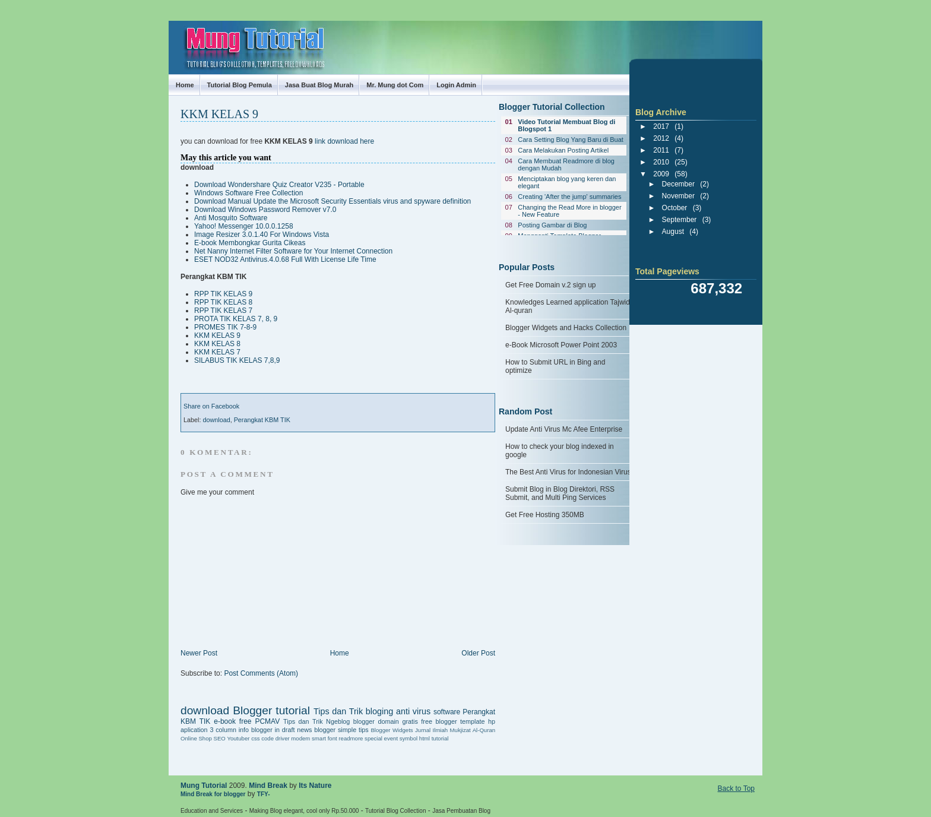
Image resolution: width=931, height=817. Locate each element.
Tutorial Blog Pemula (239, 84)
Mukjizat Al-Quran (472, 730)
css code (262, 738)
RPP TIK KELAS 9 (223, 294)
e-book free (232, 721)
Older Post (478, 653)
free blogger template (452, 721)
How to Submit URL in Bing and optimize (555, 366)
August (673, 231)
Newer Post (198, 653)
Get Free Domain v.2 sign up (550, 285)
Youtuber (238, 738)
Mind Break (268, 785)
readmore (350, 738)
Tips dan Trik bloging (353, 711)
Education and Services (211, 811)
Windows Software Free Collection (248, 193)
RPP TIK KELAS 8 (223, 302)
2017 (661, 126)
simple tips (353, 729)
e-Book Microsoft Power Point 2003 (561, 345)
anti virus (413, 711)
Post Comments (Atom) (261, 673)
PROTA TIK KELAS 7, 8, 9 (235, 319)
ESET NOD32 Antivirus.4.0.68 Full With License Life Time (285, 259)
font (332, 738)
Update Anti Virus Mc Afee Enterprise (563, 429)
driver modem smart (301, 738)
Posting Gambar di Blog (552, 225)
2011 (661, 150)
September (679, 220)
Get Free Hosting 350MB (544, 515)
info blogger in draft (267, 729)
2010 (661, 162)
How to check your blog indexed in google (559, 450)
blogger (364, 721)
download (216, 419)
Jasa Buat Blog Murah (319, 84)
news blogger (316, 729)
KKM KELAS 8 (217, 344)
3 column (223, 729)
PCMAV (267, 721)
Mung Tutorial (203, 785)
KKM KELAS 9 (219, 114)
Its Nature (315, 785)
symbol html (415, 738)
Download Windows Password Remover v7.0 (265, 209)
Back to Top (736, 788)
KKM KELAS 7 (217, 352)
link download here (344, 141)
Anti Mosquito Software (230, 218)
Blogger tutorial (271, 710)
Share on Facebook (211, 406)
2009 (661, 174)
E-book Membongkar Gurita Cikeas (249, 243)
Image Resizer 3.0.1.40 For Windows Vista (261, 234)
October (675, 208)
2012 (661, 138)
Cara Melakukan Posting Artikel (563, 150)
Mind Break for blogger (212, 794)
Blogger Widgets (391, 730)
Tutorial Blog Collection (395, 811)
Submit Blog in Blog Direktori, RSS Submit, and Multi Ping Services (560, 493)
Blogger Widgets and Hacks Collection (565, 328)
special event (381, 738)
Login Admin (456, 84)
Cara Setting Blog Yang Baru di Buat (570, 139)
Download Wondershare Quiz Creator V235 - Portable (279, 184)
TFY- (263, 794)
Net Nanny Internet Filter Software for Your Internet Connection (293, 251)
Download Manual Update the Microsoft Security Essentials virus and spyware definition (332, 201)
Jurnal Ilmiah (431, 730)
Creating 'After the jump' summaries (569, 196)
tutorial (440, 738)
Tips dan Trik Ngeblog (316, 721)
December (678, 184)
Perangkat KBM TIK (262, 419)
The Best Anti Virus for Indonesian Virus (568, 472)
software (446, 712)
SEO (219, 738)
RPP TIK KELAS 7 (223, 310)
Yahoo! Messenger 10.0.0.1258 (243, 226)
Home (185, 84)
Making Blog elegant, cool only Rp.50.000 (304, 811)
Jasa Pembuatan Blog (461, 811)
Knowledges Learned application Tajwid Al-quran (567, 306)
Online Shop (196, 738)
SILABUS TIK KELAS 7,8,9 (237, 360)
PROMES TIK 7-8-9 (225, 327)
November (678, 196)
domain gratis (397, 721)
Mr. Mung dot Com (394, 84)
